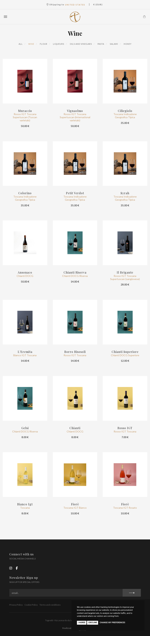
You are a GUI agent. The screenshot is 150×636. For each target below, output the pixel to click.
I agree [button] (81, 622)
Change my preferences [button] (112, 622)
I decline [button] (92, 622)
